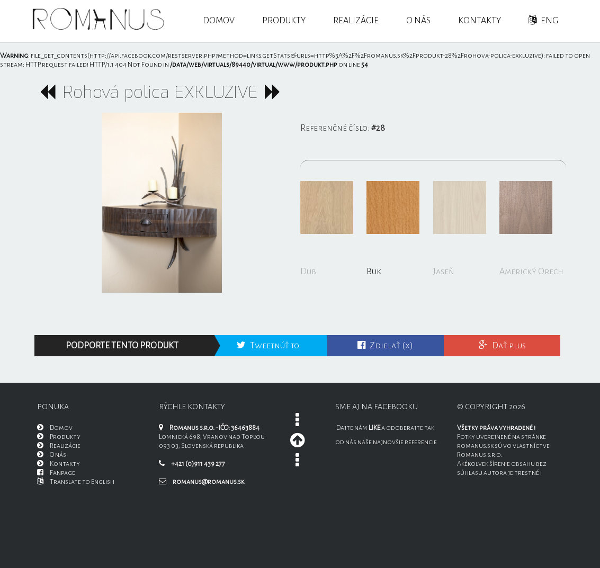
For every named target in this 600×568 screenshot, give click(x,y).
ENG (543, 20)
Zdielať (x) (385, 345)
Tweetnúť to (268, 345)
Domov (219, 20)
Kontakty (479, 20)
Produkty (284, 20)
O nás (418, 20)
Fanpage (56, 472)
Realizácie (356, 20)
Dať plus (502, 345)
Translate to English (75, 481)
